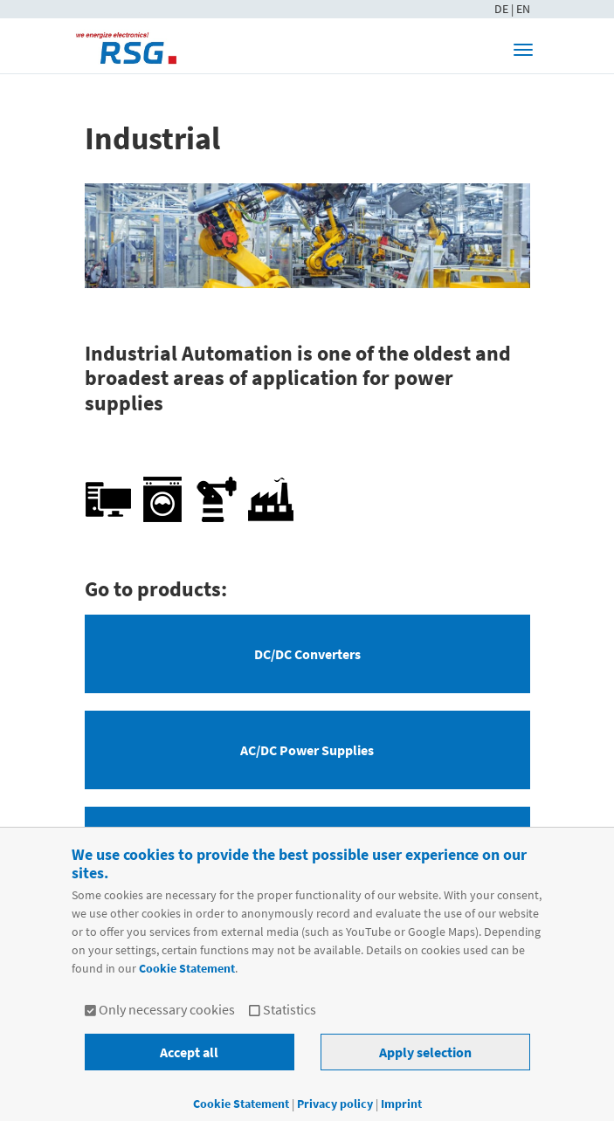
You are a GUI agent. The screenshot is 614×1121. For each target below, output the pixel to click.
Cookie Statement (187, 968)
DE (502, 9)
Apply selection (425, 1052)
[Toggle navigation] (523, 49)
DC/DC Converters (307, 654)
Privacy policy (336, 1103)
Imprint (401, 1103)
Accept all (189, 1052)
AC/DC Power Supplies (307, 750)
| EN (520, 9)
